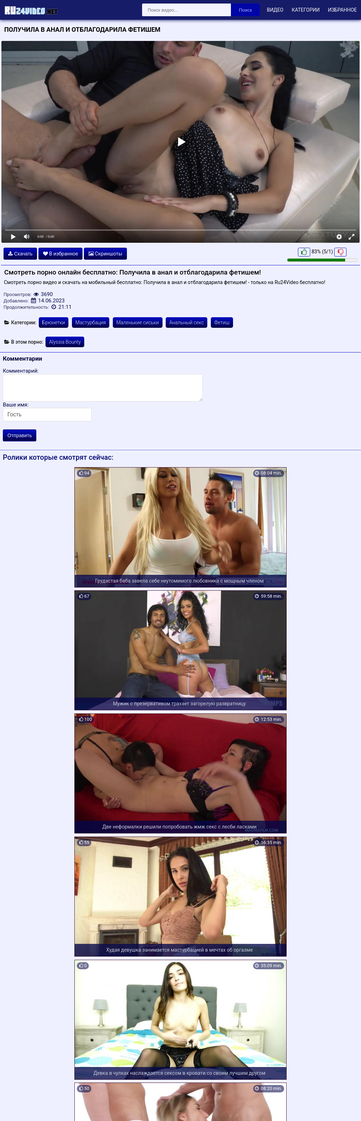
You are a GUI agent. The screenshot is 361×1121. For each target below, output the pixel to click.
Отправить (19, 435)
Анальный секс (186, 322)
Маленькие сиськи (137, 322)
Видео (275, 10)
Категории (305, 10)
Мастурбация (90, 322)
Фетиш (222, 322)
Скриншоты (105, 254)
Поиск (245, 10)
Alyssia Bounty (65, 342)
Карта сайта (16, 1107)
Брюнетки (53, 322)
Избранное (342, 10)
